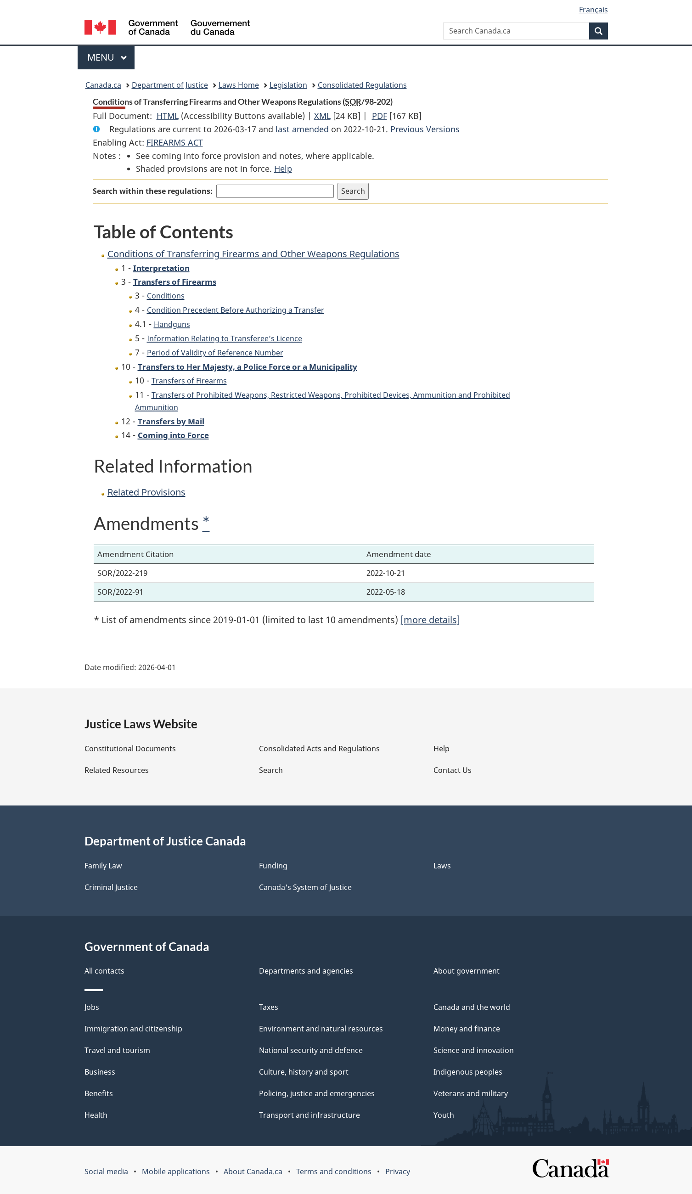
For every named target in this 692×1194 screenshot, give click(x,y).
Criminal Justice (111, 887)
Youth (443, 1115)
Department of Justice (170, 85)
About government (466, 971)
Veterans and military (470, 1093)
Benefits (98, 1093)
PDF (379, 115)
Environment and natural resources (321, 1029)
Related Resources (116, 770)
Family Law (103, 866)
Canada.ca (103, 85)
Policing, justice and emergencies (317, 1093)
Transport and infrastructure (309, 1115)
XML (322, 115)
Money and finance (466, 1029)
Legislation (288, 85)
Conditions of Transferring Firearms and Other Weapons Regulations (253, 254)
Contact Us (452, 770)
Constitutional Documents (130, 748)
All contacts (104, 971)
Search (271, 770)
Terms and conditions (333, 1171)
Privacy (397, 1171)
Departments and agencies (306, 971)
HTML (168, 115)
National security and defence (311, 1050)
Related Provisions (146, 492)
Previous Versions (425, 129)
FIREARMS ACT (174, 142)
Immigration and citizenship (133, 1029)
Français (593, 10)
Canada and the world (471, 1007)
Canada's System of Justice (305, 887)
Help (283, 168)
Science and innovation (473, 1050)
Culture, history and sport (304, 1072)
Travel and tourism (117, 1050)
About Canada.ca (253, 1171)
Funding (273, 866)
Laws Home (239, 85)
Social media (106, 1171)
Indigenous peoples (467, 1072)
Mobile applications (176, 1171)
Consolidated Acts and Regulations (319, 748)
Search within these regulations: (153, 191)
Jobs (91, 1007)
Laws (442, 866)
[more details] (430, 620)
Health (95, 1115)
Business (99, 1072)
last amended (302, 129)
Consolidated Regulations (362, 85)
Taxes (268, 1007)
